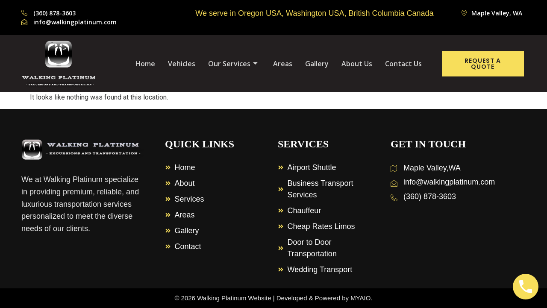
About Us (356, 63)
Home (145, 63)
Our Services (233, 63)
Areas (282, 63)
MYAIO (360, 298)
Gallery (317, 63)
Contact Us (403, 63)
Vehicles (181, 63)
